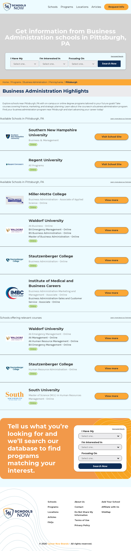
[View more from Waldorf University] (111, 230)
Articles (96, 6)
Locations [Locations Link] (53, 512)
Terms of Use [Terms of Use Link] (82, 520)
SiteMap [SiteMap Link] (106, 512)
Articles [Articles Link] (52, 517)
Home (6, 82)
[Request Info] (116, 7)
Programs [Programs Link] (53, 507)
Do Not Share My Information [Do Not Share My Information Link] (84, 513)
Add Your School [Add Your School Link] (111, 502)
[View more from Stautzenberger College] (111, 260)
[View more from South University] (111, 396)
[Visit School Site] (111, 137)
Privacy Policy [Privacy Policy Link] (82, 525)
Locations (82, 6)
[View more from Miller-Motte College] (111, 200)
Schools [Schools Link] (52, 502)
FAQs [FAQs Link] (50, 522)
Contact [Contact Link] (79, 507)
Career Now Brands (58, 544)
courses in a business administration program (104, 106)
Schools (53, 6)
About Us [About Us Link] (80, 502)
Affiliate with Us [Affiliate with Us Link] (110, 507)
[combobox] (24, 64)
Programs (67, 6)
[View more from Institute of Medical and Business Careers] (111, 293)
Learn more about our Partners (120, 119)
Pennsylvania (56, 82)
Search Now (109, 63)
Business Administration (35, 82)
